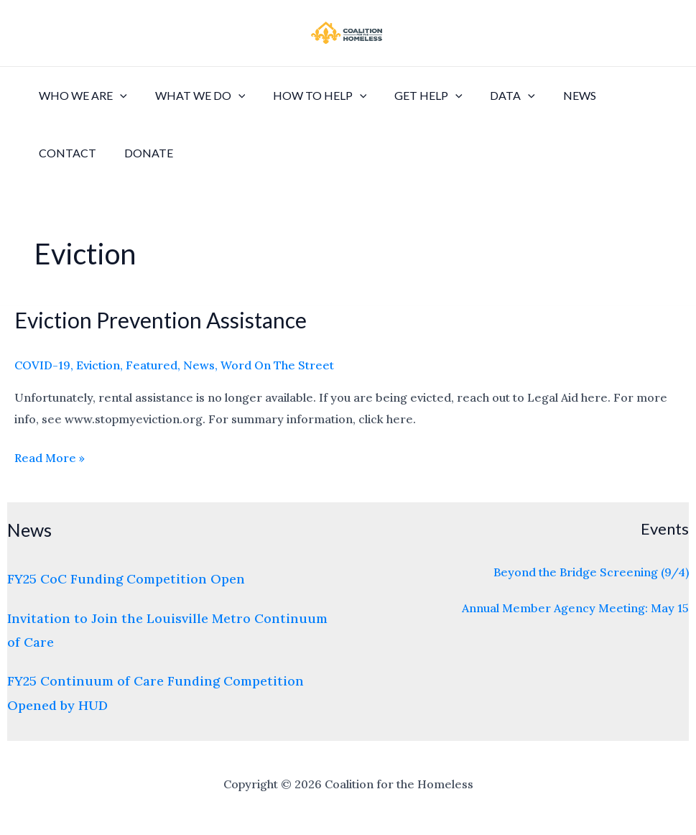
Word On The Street (277, 365)
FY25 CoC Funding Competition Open (126, 579)
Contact (65, 153)
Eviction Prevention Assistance (160, 320)
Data (491, 95)
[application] (118, 95)
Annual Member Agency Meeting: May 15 (575, 608)
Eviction (98, 365)
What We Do (193, 95)
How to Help (308, 95)
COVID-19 (42, 365)
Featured (151, 365)
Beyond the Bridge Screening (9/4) (591, 572)
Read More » (49, 456)
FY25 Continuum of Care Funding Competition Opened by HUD (155, 693)
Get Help (412, 95)
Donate (141, 153)
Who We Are (81, 95)
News (553, 95)
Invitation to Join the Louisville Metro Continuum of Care (167, 630)
